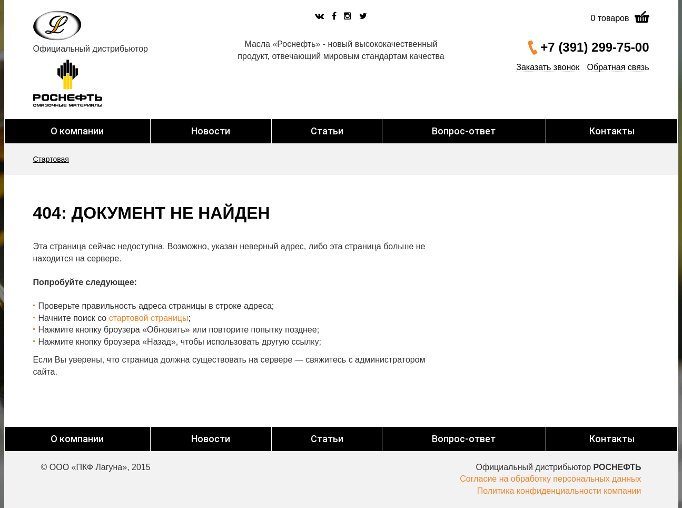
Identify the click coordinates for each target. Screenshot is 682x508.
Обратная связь (618, 67)
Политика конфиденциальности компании (559, 490)
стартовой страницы (149, 318)
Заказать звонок (547, 67)
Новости (210, 130)
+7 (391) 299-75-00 (594, 47)
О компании (77, 130)
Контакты (612, 130)
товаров (610, 18)
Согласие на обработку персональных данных (550, 478)
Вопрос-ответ (464, 130)
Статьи (327, 130)
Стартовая (51, 159)
